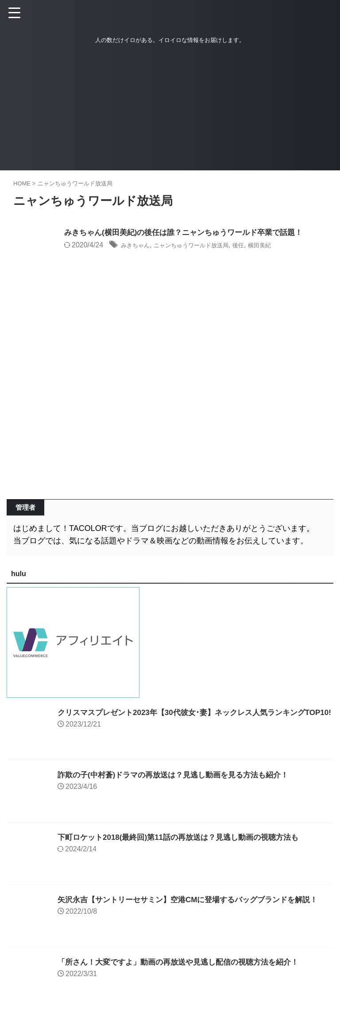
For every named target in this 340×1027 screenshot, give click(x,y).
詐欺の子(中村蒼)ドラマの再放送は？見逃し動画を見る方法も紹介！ (180, 774)
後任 (263, 246)
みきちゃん (138, 246)
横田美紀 (288, 246)
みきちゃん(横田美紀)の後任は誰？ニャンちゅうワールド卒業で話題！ (190, 233)
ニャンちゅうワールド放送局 (206, 246)
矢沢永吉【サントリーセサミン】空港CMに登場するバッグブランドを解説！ (195, 899)
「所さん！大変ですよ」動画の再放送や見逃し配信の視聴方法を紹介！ (185, 962)
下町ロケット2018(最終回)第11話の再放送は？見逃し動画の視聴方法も (185, 837)
